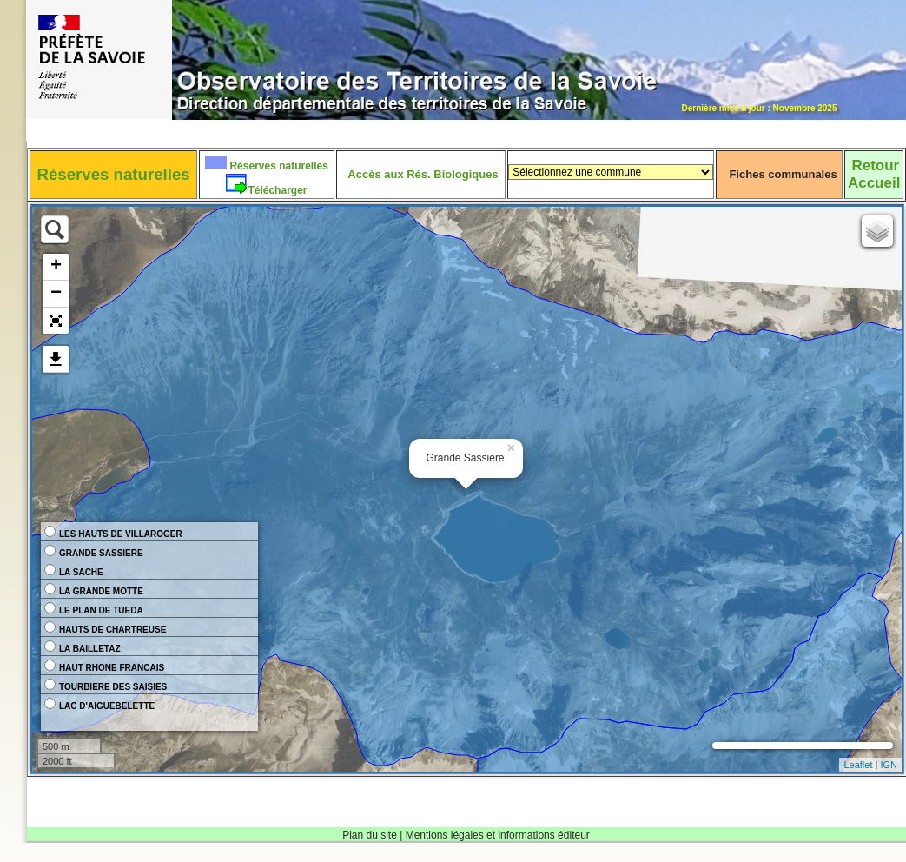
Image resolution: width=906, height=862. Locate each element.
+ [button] (56, 267)
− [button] (56, 294)
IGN (888, 764)
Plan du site (369, 835)
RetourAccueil (874, 174)
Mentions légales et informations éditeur (498, 835)
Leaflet (857, 764)
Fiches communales (783, 174)
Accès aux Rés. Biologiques (422, 174)
